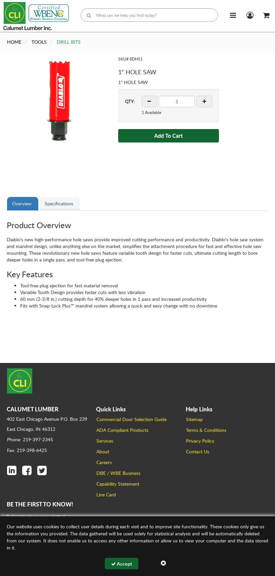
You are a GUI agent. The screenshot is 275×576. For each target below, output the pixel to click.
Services (104, 441)
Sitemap (194, 419)
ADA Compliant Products (122, 430)
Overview (22, 203)
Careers (104, 462)
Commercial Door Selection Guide (131, 419)
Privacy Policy (200, 441)
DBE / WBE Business (118, 473)
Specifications (59, 203)
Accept (121, 563)
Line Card (106, 494)
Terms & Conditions (206, 430)
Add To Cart (168, 135)
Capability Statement (117, 484)
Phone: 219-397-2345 (30, 439)
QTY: (130, 101)
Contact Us (197, 451)
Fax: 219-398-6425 (27, 450)
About (102, 451)
